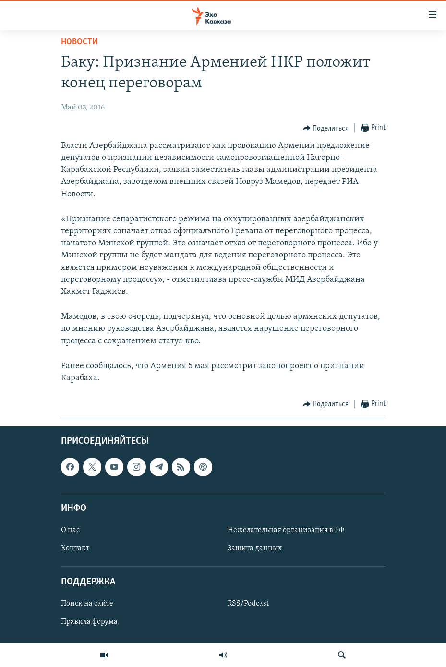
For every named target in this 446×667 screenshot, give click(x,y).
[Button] (326, 128)
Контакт (75, 548)
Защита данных (255, 548)
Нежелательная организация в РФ (286, 530)
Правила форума (89, 622)
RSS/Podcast (248, 604)
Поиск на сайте (87, 604)
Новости (79, 42)
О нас (70, 530)
